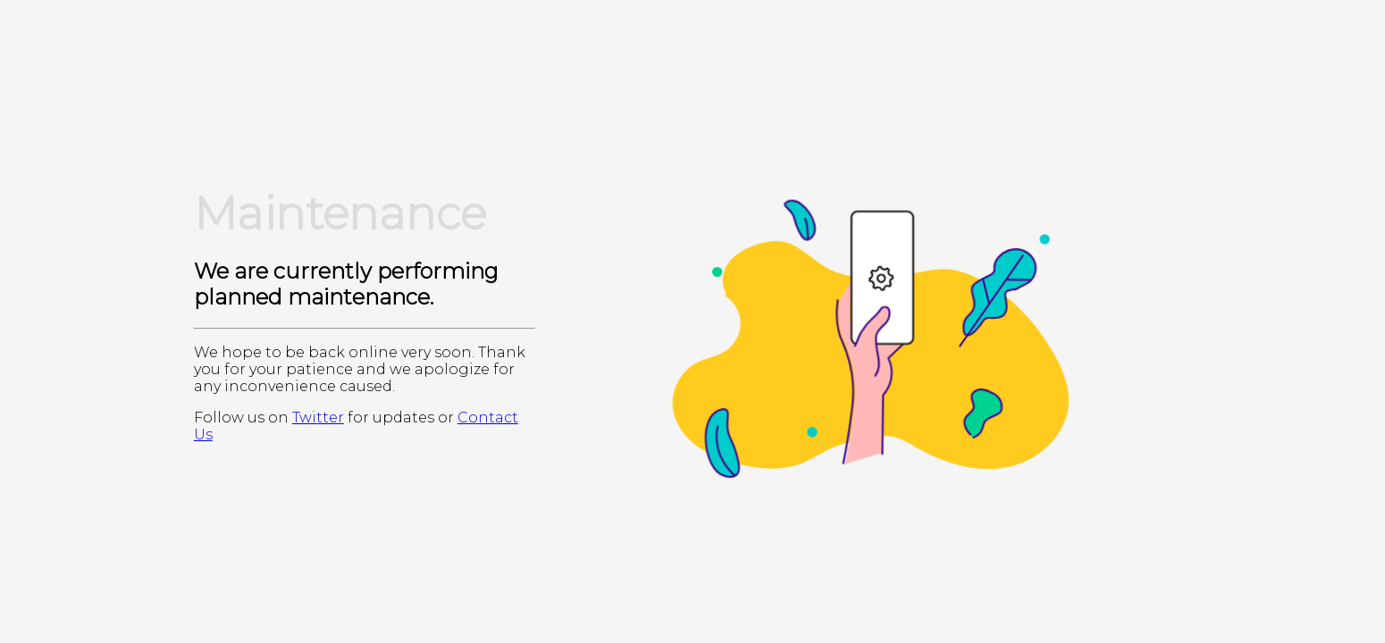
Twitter (318, 417)
